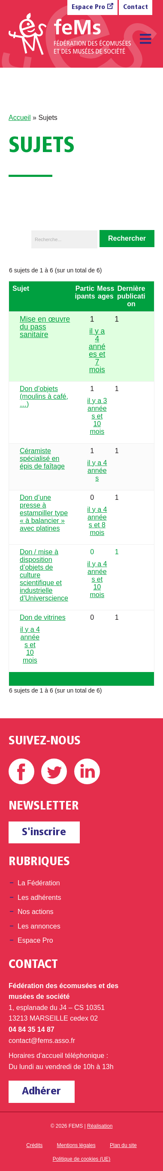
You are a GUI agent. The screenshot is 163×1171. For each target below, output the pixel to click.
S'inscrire (44, 832)
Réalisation (99, 1126)
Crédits (34, 1145)
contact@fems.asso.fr (42, 1040)
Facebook (21, 771)
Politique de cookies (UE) (82, 1159)
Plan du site (123, 1145)
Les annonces (39, 926)
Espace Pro (88, 7)
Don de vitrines (43, 617)
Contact (135, 7)
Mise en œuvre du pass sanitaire (45, 327)
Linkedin (87, 771)
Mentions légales (76, 1145)
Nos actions (36, 911)
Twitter (54, 771)
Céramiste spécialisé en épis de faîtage (42, 458)
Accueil (20, 117)
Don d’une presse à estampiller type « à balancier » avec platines (44, 513)
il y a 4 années (97, 470)
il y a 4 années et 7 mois (97, 350)
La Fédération (39, 883)
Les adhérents (39, 897)
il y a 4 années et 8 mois (97, 521)
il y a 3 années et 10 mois (97, 416)
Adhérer (41, 1091)
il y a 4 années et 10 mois (97, 579)
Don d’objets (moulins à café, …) (44, 396)
